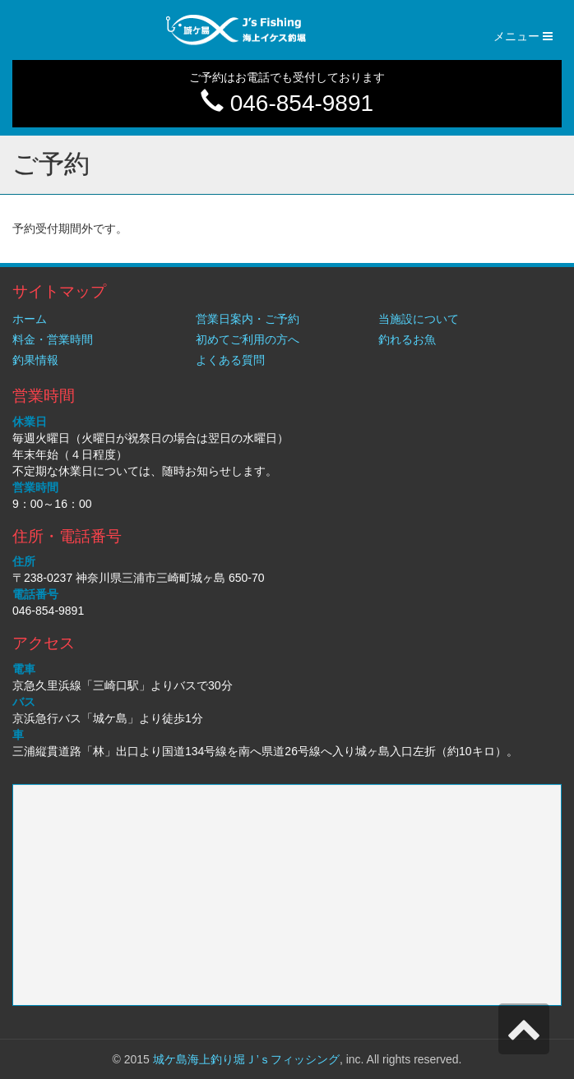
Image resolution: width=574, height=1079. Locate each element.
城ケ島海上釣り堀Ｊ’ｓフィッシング (246, 1059)
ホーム (29, 318)
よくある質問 (230, 360)
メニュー (527, 39)
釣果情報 (35, 360)
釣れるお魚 (407, 339)
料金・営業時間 (52, 339)
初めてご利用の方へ (247, 339)
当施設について (418, 318)
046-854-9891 (287, 103)
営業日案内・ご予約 (247, 318)
